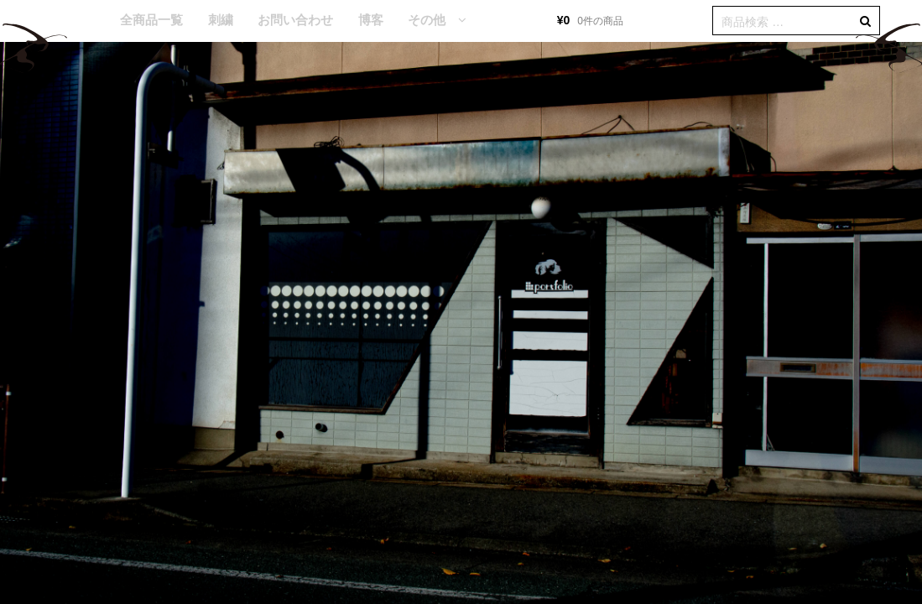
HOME (83, 21)
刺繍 (220, 20)
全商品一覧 (151, 20)
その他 (426, 20)
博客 (370, 20)
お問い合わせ (295, 20)
